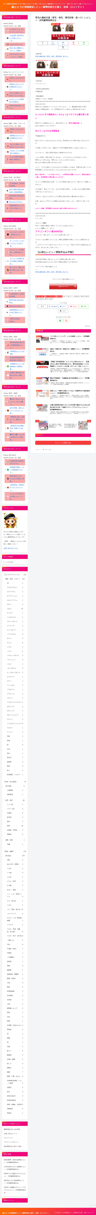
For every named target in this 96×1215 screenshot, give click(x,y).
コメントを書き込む (63, 434)
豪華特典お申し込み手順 (12, 1129)
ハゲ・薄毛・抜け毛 (50, 291)
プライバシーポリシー (11, 1142)
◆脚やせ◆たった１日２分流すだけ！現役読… (17, 437)
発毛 (82, 291)
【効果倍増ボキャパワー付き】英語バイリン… (16, 208)
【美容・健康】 (40, 291)
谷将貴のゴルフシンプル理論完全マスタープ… (16, 86)
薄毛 (46, 294)
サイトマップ (8, 1138)
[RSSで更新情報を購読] (65, 311)
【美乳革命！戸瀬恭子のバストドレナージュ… (17, 487)
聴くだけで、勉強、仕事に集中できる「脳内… (17, 270)
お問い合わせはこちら (10, 548)
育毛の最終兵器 (40, 294)
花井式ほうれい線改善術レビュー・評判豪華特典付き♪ (14, 1182)
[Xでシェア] (39, 43)
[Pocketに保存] (67, 43)
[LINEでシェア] (77, 43)
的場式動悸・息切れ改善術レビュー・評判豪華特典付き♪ (15, 1161)
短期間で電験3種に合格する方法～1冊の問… (17, 375)
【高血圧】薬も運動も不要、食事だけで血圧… (17, 428)
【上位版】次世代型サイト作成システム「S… (16, 38)
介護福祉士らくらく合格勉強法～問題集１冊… (17, 366)
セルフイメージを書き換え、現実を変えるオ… (17, 252)
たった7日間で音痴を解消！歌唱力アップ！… (17, 159)
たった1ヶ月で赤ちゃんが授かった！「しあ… (17, 496)
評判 (51, 294)
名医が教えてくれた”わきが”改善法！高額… (17, 478)
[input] (15, 562)
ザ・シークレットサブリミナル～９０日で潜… (17, 243)
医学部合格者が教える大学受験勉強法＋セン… (17, 345)
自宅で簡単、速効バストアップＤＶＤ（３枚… (17, 410)
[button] (86, 43)
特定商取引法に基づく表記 (12, 1146)
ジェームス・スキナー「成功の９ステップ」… (17, 234)
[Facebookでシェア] (49, 43)
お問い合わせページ (10, 1133)
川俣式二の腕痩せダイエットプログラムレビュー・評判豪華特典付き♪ (15, 1189)
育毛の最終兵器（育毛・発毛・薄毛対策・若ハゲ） (52, 52)
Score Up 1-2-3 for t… (16, 202)
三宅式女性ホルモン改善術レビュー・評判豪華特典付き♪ (15, 1168)
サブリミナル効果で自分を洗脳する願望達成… (17, 261)
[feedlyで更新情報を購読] (61, 311)
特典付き (77, 291)
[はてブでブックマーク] (58, 43)
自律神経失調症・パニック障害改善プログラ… (17, 469)
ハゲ (65, 291)
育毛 (87, 291)
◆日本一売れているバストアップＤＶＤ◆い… (17, 401)
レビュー (70, 291)
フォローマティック (16, 44)
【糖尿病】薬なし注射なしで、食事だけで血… (17, 419)
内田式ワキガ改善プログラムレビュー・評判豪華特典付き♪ (15, 1175)
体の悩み (59, 291)
